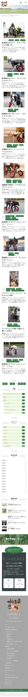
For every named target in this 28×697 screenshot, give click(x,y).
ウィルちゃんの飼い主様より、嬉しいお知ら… (14, 330)
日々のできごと (19, 216)
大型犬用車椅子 (10, 656)
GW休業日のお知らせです (14, 504)
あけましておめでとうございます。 (17, 522)
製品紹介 (7, 646)
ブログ (7, 15)
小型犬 (14, 400)
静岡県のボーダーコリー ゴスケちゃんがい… (14, 115)
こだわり (10, 74)
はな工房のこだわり (10, 627)
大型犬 (11, 15)
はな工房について (9, 670)
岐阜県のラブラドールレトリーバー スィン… (14, 223)
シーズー (15, 407)
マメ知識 (9, 180)
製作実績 (9, 663)
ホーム (3, 15)
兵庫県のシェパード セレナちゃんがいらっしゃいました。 (17, 511)
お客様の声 (8, 668)
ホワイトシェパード (11, 146)
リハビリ (14, 433)
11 (21, 383)
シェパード (11, 255)
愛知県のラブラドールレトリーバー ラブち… (14, 365)
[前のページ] (6, 384)
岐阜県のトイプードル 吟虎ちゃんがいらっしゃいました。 (17, 517)
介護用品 (14, 427)
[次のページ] (24, 384)
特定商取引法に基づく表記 (11, 678)
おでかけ (14, 440)
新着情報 (11, 40)
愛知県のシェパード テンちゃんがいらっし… (14, 259)
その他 (14, 397)
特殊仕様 (9, 658)
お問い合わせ (8, 682)
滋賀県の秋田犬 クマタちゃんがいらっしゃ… (14, 186)
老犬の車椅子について (12, 644)
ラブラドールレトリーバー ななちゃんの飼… (14, 294)
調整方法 (9, 637)
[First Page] (3, 384)
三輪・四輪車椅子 (17, 180)
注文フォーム (8, 680)
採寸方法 (9, 632)
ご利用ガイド (10, 639)
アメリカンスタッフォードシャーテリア (14, 394)
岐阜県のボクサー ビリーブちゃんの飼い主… (14, 44)
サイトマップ (8, 685)
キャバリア (15, 403)
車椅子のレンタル (9, 666)
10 (19, 383)
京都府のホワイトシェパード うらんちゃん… (14, 150)
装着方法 (9, 634)
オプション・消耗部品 (12, 661)
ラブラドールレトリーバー (12, 219)
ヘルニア (14, 430)
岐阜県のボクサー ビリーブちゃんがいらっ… (14, 79)
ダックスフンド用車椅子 (13, 651)
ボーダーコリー (12, 111)
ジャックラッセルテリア (15, 410)
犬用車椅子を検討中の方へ (11, 630)
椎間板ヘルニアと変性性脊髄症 (14, 642)
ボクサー (23, 40)
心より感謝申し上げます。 (14, 528)
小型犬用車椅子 (10, 649)
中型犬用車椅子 (10, 654)
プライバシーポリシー (10, 675)
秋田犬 (19, 182)
